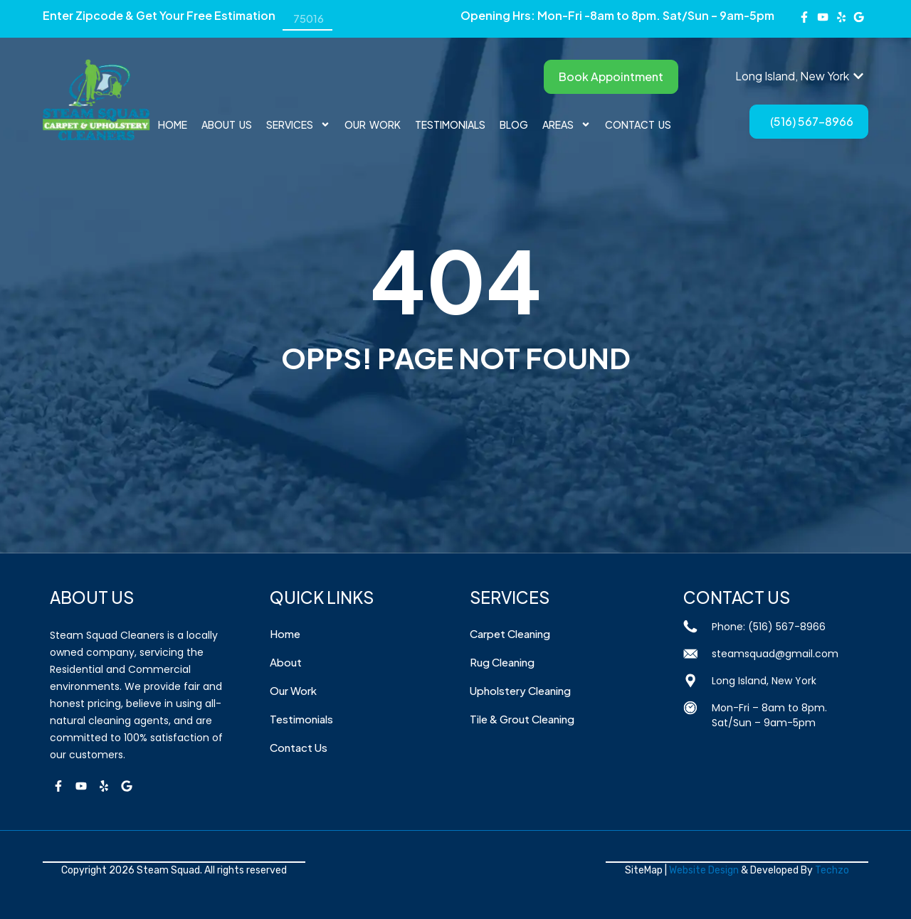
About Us (226, 124)
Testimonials (450, 124)
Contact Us (638, 124)
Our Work (372, 124)
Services (298, 124)
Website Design (704, 870)
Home (172, 124)
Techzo (832, 870)
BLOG (514, 124)
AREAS (566, 124)
